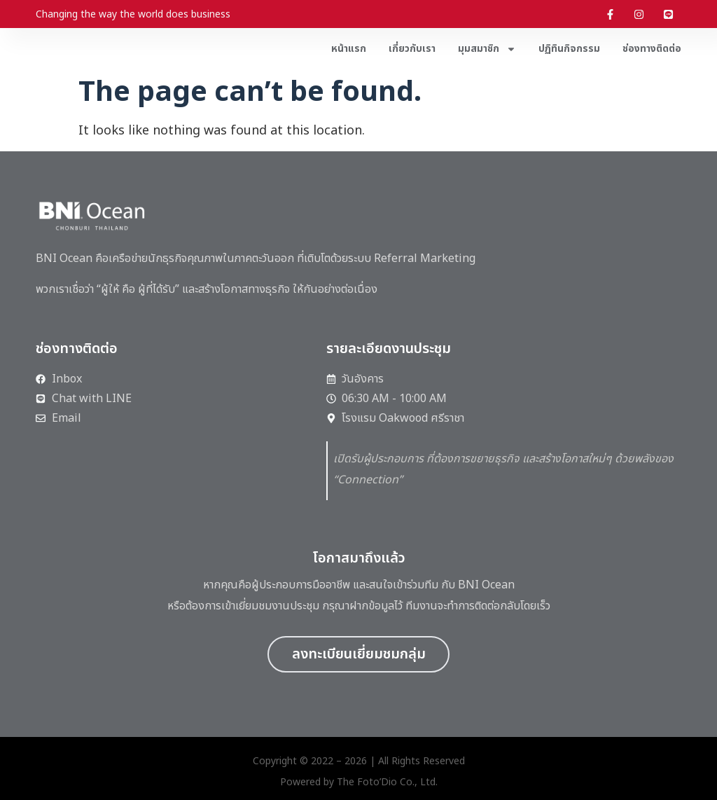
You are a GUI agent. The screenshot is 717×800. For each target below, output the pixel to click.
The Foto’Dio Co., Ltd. (387, 782)
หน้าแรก (348, 48)
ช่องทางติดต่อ (651, 48)
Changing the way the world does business (133, 14)
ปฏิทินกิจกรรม (569, 48)
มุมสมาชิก (487, 49)
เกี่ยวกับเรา (412, 48)
